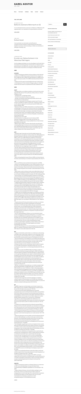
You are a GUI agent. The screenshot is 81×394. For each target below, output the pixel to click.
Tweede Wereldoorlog (52, 119)
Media (49, 99)
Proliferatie (50, 110)
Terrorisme (50, 117)
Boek (32, 11)
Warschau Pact (51, 134)
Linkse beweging (51, 95)
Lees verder (16, 32)
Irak (48, 90)
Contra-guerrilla (51, 66)
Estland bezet (19, 40)
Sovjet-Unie (50, 114)
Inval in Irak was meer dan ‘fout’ (54, 35)
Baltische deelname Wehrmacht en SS (27, 25)
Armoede (49, 62)
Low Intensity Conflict (52, 97)
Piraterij (49, 108)
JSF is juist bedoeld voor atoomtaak (54, 39)
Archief (36, 11)
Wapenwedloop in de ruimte (53, 132)
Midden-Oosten (51, 101)
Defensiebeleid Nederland (52, 68)
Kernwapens (50, 93)
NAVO (49, 103)
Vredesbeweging (51, 125)
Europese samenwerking (52, 73)
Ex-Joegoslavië (50, 75)
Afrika (49, 60)
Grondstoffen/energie (52, 79)
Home (15, 11)
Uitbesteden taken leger (52, 121)
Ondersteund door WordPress (19, 391)
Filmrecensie (50, 77)
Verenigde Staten (51, 123)
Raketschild (50, 112)
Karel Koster (23, 4)
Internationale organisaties (53, 86)
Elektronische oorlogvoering (53, 71)
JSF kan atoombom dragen (53, 37)
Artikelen (27, 11)
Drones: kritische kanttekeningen (54, 41)
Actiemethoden (51, 55)
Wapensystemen (51, 130)
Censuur (49, 64)
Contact (41, 11)
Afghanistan (50, 58)
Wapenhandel (50, 127)
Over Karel (21, 11)
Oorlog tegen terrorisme (52, 106)
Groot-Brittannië (51, 82)
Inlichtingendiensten (51, 84)
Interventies (50, 88)
